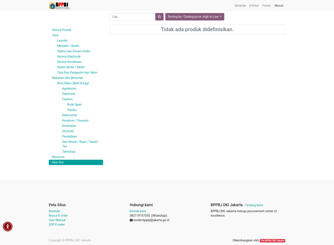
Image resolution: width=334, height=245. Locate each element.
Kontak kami (138, 211)
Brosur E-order (58, 215)
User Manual (57, 220)
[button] (195, 16)
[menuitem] (240, 6)
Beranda (54, 211)
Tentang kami (254, 205)
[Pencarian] (159, 16)
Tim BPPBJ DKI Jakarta (272, 240)
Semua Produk (61, 30)
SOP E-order (57, 224)
